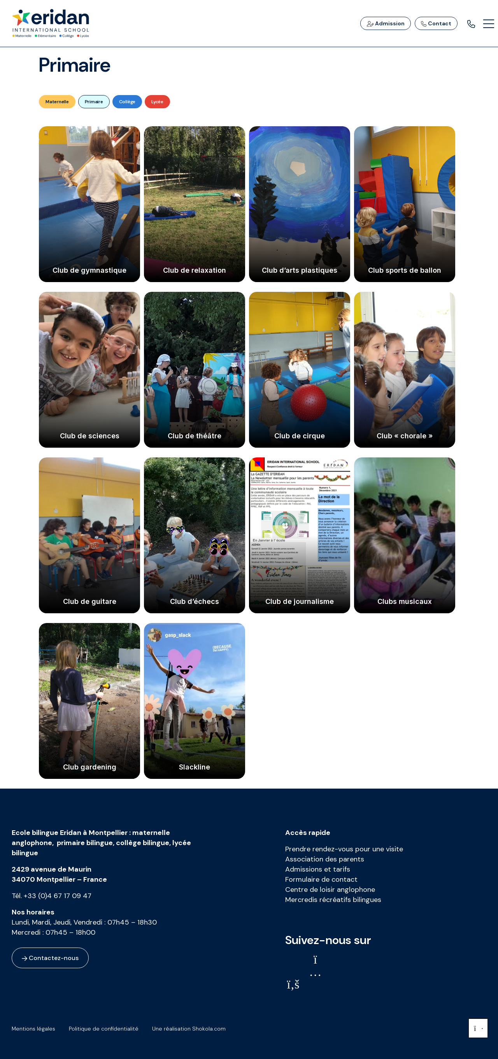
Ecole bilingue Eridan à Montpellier (70, 832)
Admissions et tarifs (317, 869)
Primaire (94, 102)
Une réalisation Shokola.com (189, 1028)
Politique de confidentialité (104, 1028)
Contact (436, 23)
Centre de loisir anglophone (330, 889)
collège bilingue (142, 842)
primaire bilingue (85, 842)
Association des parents (324, 859)
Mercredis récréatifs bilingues (333, 899)
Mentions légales (33, 1028)
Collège (127, 102)
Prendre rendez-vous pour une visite (344, 849)
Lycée (157, 102)
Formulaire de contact (321, 879)
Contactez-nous (50, 958)
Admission (385, 23)
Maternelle (57, 102)
